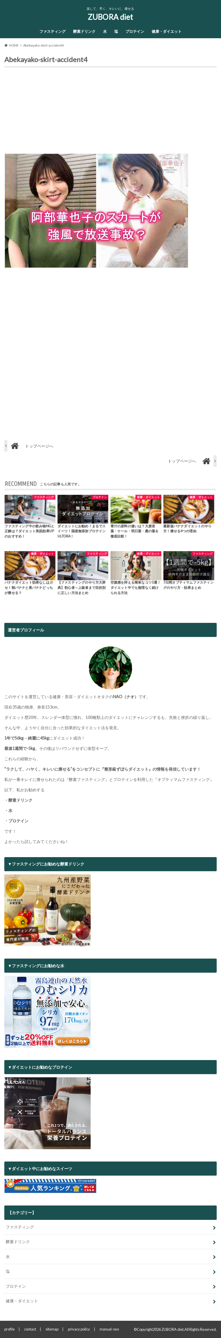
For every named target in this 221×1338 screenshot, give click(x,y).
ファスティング (52, 31)
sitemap (51, 1329)
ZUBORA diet (110, 17)
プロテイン (134, 31)
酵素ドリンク (84, 31)
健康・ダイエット (167, 31)
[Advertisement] (110, 113)
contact (30, 1329)
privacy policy (79, 1329)
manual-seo (109, 1329)
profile (9, 1329)
